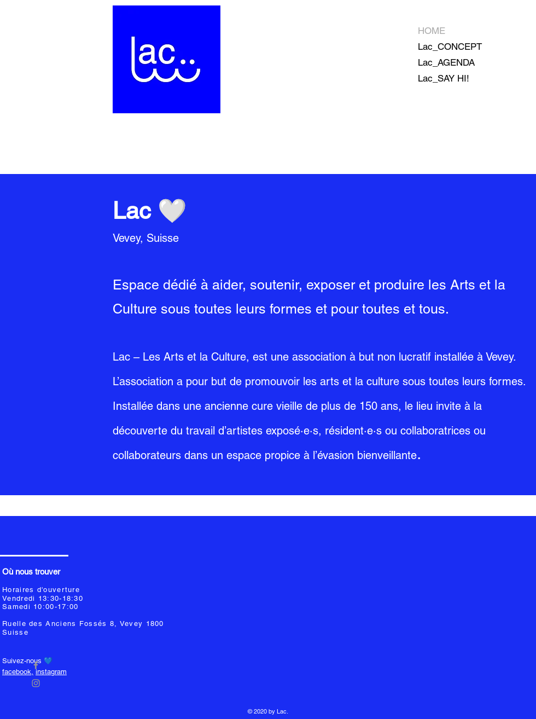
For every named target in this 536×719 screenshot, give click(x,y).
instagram (51, 672)
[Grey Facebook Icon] (36, 665)
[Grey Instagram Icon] (36, 683)
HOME (431, 30)
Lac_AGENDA (446, 62)
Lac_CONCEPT (450, 46)
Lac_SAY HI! (443, 78)
